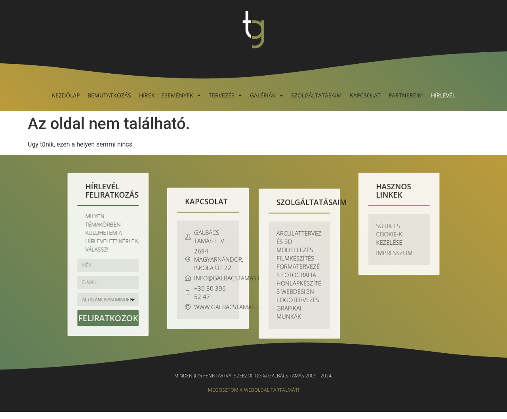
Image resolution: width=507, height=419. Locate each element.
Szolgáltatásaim (316, 95)
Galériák (266, 95)
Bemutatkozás (109, 95)
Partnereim (406, 95)
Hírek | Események (170, 95)
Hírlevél (443, 95)
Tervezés (225, 95)
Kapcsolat (365, 95)
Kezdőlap (66, 95)
